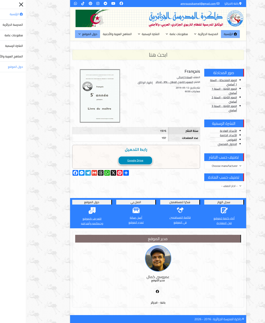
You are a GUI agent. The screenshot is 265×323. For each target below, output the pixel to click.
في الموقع (154, 222)
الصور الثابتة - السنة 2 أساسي (198, 99)
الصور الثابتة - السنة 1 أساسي (198, 91)
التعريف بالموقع (66, 218)
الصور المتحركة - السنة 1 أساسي (198, 82)
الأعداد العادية (202, 130)
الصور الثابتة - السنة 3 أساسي (198, 108)
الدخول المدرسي (201, 144)
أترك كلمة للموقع (198, 218)
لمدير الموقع (110, 222)
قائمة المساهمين (154, 217)
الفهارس (206, 139)
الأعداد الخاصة (202, 135)
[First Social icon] (132, 291)
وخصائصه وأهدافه (66, 223)
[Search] (133, 55)
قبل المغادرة (198, 223)
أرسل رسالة (110, 217)
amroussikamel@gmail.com (172, 3)
